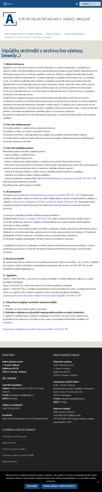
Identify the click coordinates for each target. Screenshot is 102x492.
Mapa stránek (9, 442)
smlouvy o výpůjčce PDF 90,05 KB (35, 218)
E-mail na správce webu (13, 448)
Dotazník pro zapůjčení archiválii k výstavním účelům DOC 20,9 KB (35, 329)
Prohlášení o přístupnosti (14, 436)
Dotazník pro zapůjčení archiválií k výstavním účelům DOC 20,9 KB (45, 201)
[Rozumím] (98, 481)
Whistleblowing (9, 461)
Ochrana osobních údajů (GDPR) (18, 455)
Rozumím (32, 486)
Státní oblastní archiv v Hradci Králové (54, 19)
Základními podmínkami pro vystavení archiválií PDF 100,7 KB (49, 194)
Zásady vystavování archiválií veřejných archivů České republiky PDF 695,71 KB (42, 295)
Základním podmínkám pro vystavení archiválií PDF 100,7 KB (66, 178)
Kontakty (85, 261)
